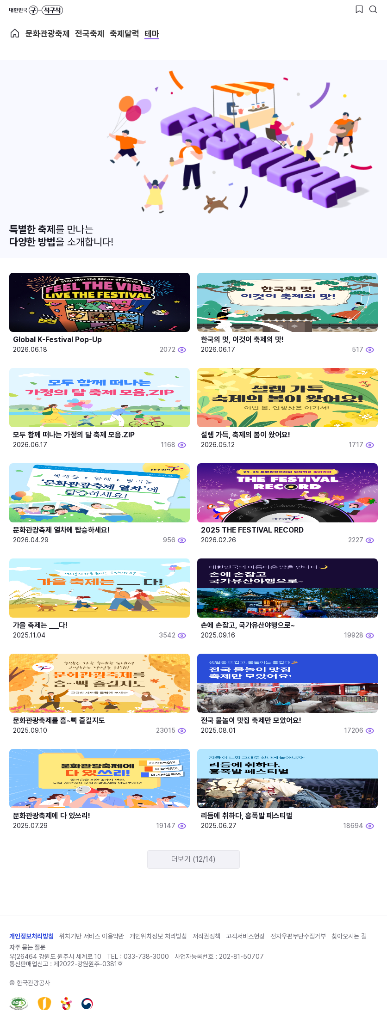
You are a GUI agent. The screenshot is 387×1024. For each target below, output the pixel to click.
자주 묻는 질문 (27, 947)
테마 (151, 33)
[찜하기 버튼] (359, 9)
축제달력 (124, 33)
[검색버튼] (373, 9)
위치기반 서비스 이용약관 (91, 936)
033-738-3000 (146, 956)
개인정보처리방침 (31, 936)
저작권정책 (206, 936)
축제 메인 (14, 33)
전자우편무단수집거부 (298, 936)
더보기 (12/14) (193, 859)
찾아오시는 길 (349, 936)
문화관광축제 (47, 33)
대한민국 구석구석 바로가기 (36, 10)
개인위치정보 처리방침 (158, 936)
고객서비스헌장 (245, 936)
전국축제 (90, 33)
